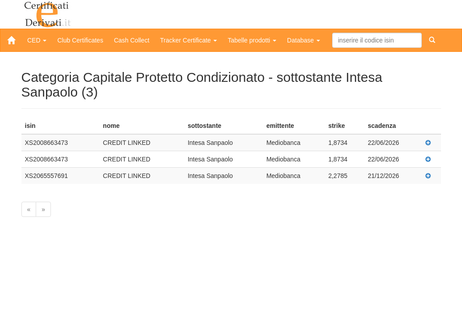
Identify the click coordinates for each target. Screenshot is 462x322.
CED (36, 40)
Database (303, 40)
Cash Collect (131, 40)
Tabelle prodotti (252, 40)
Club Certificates (80, 40)
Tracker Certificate (188, 40)
